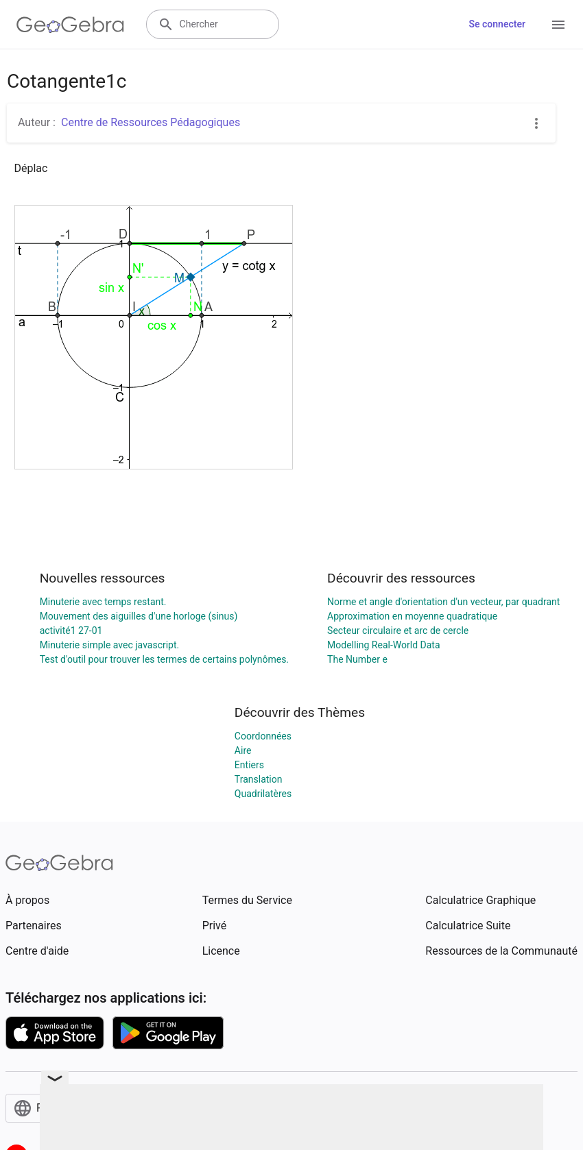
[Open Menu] (558, 24)
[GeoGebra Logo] (70, 24)
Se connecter (496, 24)
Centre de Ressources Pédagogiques (150, 122)
